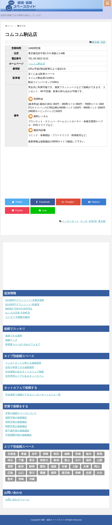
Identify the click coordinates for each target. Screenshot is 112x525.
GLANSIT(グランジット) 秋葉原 (22, 304)
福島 (67, 453)
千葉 (21, 460)
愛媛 (42, 472)
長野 (10, 466)
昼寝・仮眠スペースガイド (52, 520)
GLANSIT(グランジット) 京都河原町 (24, 300)
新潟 (56, 460)
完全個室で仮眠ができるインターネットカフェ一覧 (33, 394)
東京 (32, 460)
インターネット (70, 221)
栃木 (88, 453)
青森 (23, 453)
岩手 (34, 453)
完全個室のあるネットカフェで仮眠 (24, 371)
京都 (64, 466)
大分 (99, 472)
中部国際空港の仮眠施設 (18, 435)
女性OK (93, 221)
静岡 (32, 466)
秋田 (56, 453)
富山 (67, 460)
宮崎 (45, 453)
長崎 (78, 472)
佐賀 (88, 472)
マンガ (83, 221)
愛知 (42, 466)
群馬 (99, 453)
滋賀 (53, 466)
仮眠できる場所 (13, 335)
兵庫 (86, 466)
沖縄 (32, 479)
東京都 (95, 42)
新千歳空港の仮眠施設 (17, 430)
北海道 (12, 453)
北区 (103, 42)
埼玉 (10, 460)
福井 (88, 460)
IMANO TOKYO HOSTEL (18, 308)
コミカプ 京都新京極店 (17, 317)
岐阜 (21, 466)
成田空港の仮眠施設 (16, 417)
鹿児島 (66, 472)
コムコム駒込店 (36, 63)
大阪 (75, 466)
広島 (10, 472)
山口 (21, 472)
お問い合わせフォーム (17, 499)
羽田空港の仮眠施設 (16, 422)
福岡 (53, 472)
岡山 (97, 466)
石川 (78, 460)
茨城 (78, 453)
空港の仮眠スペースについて (21, 413)
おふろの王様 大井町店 (17, 312)
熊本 (10, 479)
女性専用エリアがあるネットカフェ (24, 376)
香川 (32, 472)
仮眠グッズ (11, 340)
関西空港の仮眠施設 (16, 426)
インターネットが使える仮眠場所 (23, 363)
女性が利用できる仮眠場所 (19, 367)
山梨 (99, 460)
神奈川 (44, 460)
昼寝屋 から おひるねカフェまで (22, 344)
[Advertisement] (27, 174)
